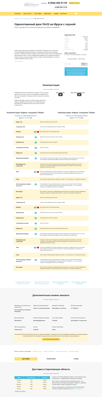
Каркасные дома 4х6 (49, 351)
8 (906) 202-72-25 (61, 7)
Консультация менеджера (76, 73)
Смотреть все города (20, 391)
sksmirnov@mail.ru (78, 388)
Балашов (19, 386)
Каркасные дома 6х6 (61, 351)
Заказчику (48, 13)
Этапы (76, 359)
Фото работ (38, 13)
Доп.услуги (27, 13)
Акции (56, 13)
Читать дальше (18, 61)
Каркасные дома (37, 351)
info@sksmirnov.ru (28, 3)
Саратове (44, 3)
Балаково (19, 384)
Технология (51, 359)
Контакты (63, 13)
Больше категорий (74, 351)
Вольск (19, 388)
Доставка (26, 359)
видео (73, 185)
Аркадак (19, 380)
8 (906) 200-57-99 (57, 3)
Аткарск (19, 382)
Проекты (17, 13)
